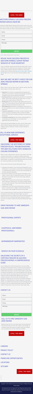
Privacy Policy (16, 385)
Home (2, 55)
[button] (16, 10)
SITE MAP (4, 366)
